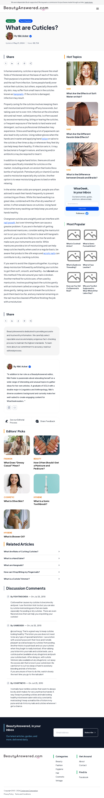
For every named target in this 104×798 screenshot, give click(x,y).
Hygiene (38, 497)
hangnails (18, 94)
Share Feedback (45, 421)
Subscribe (82, 209)
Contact (83, 765)
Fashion (8, 458)
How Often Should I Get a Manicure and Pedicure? (46, 465)
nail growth (9, 222)
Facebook (83, 777)
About (82, 761)
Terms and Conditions (23, 794)
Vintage (59, 780)
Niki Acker (23, 36)
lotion (45, 138)
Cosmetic (9, 497)
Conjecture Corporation (29, 791)
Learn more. (89, 2)
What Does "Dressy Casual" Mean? (14, 464)
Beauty (37, 458)
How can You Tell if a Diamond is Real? (73, 288)
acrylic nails (49, 253)
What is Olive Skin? (14, 501)
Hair (68, 89)
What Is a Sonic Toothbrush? (41, 502)
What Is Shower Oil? (14, 536)
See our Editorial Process (14, 421)
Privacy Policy (9, 794)
